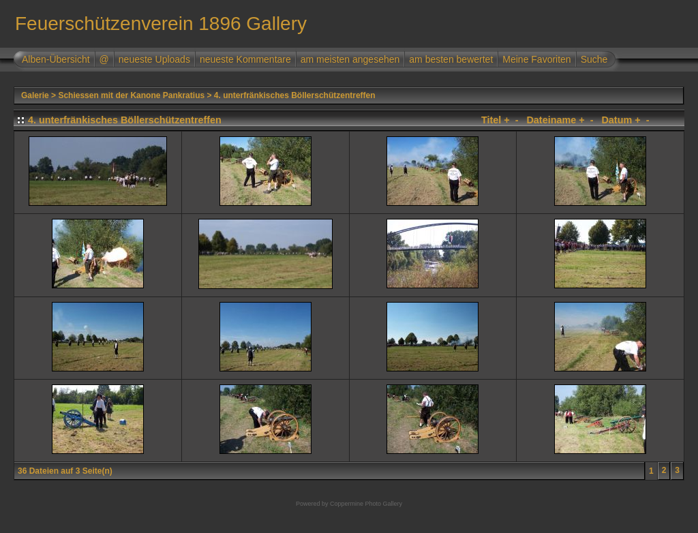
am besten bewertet (451, 59)
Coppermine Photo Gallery (366, 503)
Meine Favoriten (536, 59)
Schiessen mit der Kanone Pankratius (131, 95)
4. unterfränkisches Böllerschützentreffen (295, 95)
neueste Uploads (154, 59)
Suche (594, 59)
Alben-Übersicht (56, 59)
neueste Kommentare (245, 59)
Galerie (35, 95)
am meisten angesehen (350, 59)
